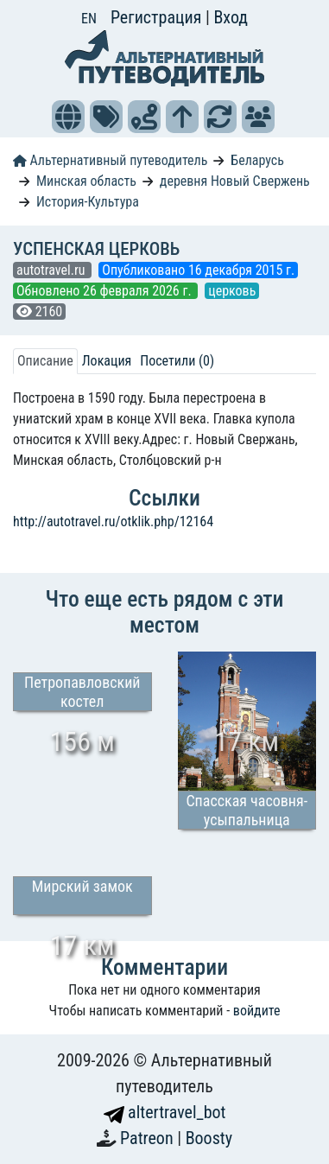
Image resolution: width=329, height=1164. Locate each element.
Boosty (209, 1138)
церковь (232, 291)
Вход (230, 17)
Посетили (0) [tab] (177, 361)
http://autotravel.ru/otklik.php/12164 (113, 521)
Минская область (86, 181)
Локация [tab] (107, 361)
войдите (257, 1010)
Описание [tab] (45, 361)
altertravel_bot (165, 1112)
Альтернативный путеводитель (110, 160)
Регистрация (158, 17)
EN (89, 18)
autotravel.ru (52, 270)
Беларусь (257, 160)
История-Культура (87, 202)
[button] (68, 117)
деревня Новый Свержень (235, 181)
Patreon (148, 1138)
